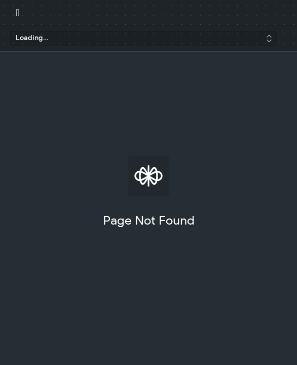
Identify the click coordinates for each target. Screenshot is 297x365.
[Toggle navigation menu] (17, 12)
